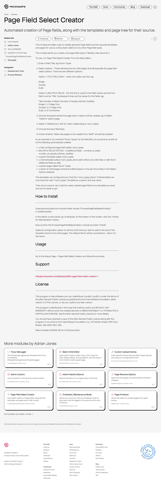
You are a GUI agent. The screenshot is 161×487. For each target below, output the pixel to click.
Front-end (73, 453)
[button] (153, 39)
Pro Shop (99, 453)
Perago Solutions (15, 464)
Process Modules (13, 75)
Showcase (46, 456)
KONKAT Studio (16, 461)
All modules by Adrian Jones (18, 414)
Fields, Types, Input (76, 464)
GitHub (58, 39)
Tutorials (72, 458)
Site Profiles (100, 458)
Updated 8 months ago (15, 53)
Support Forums (49, 470)
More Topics (74, 475)
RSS (97, 475)
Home (6, 14)
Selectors (73, 456)
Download (145, 7)
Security (72, 470)
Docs (105, 7)
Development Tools (14, 71)
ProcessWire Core (102, 447)
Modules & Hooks (75, 461)
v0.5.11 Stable (11, 42)
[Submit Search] (155, 7)
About (45, 453)
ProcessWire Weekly (50, 475)
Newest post (100, 467)
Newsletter (47, 473)
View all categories (102, 473)
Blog (133, 7)
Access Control (75, 467)
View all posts (100, 470)
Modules (14, 14)
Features (46, 447)
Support (75, 39)
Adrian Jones (11, 45)
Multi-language (75, 473)
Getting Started (75, 447)
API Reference (74, 450)
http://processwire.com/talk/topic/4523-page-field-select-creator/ (65, 276)
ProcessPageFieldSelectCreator (18, 56)
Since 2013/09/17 (12, 49)
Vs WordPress (48, 458)
